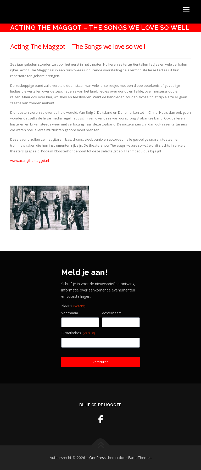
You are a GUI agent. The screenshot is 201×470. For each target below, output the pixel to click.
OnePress (97, 457)
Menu (186, 9)
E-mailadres (78, 332)
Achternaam (111, 313)
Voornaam (69, 313)
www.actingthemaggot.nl (29, 160)
